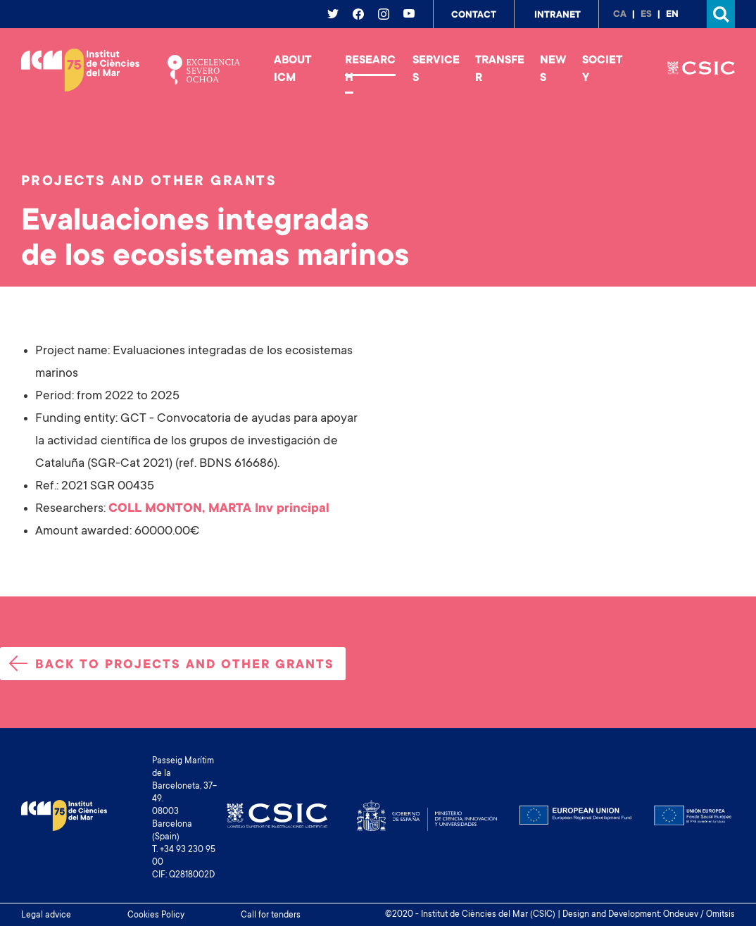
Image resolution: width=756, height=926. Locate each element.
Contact (473, 15)
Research (370, 69)
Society (602, 69)
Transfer (499, 69)
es (646, 14)
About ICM (292, 69)
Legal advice (46, 915)
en (672, 14)
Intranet (557, 15)
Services (436, 69)
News (553, 69)
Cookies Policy (155, 915)
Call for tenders (271, 915)
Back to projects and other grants (171, 664)
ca (619, 14)
